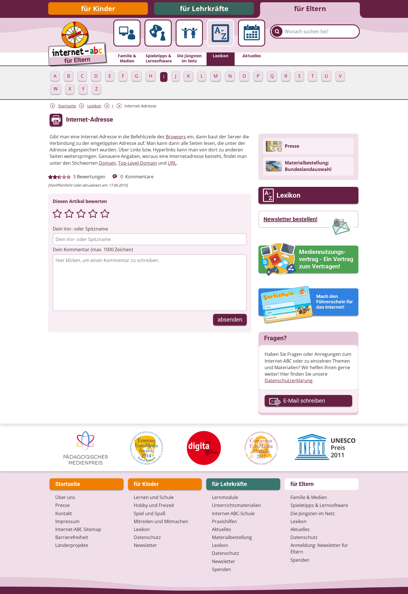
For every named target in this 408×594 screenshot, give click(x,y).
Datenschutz (147, 537)
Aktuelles (221, 529)
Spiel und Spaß (149, 513)
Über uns (65, 497)
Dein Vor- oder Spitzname (80, 230)
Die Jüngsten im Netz (312, 513)
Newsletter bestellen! (290, 220)
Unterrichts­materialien (236, 505)
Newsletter (145, 545)
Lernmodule (225, 497)
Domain (107, 164)
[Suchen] (277, 37)
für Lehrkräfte (204, 9)
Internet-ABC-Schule (233, 513)
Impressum (67, 521)
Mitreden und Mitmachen (161, 521)
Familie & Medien (308, 497)
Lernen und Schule (154, 497)
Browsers (176, 138)
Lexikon (94, 107)
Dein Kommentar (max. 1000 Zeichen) (93, 251)
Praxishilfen (224, 521)
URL (172, 164)
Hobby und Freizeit (154, 505)
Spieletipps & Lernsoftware (319, 505)
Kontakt (63, 513)
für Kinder (98, 9)
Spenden (221, 569)
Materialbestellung (232, 537)
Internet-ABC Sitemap (78, 529)
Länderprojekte (71, 545)
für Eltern (310, 9)
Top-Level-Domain (137, 164)
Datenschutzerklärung (289, 382)
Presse (62, 505)
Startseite (67, 107)
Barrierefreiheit (71, 537)
